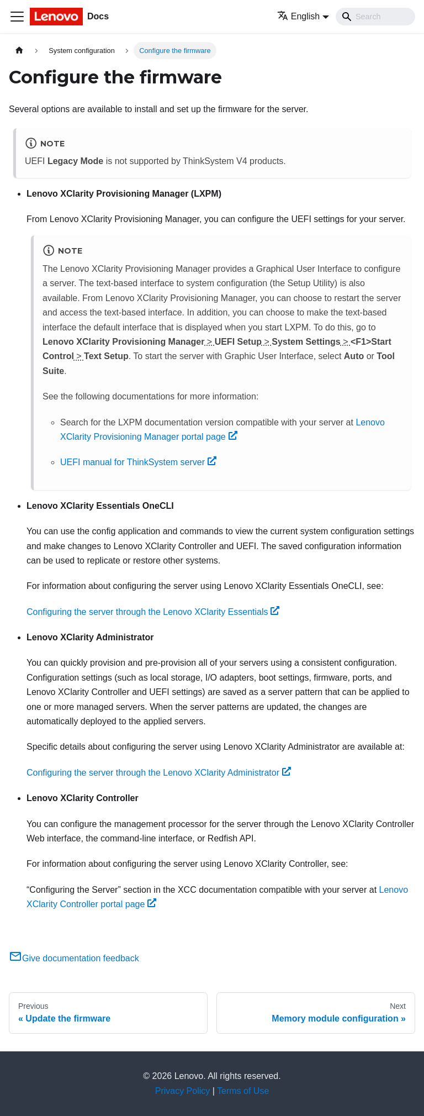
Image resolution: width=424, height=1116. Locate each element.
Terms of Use (243, 1091)
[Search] (375, 16)
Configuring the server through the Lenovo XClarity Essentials (152, 612)
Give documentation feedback (74, 958)
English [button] (298, 16)
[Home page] (19, 50)
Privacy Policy (182, 1091)
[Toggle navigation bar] (17, 16)
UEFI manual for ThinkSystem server (138, 462)
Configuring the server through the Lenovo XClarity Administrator (158, 772)
